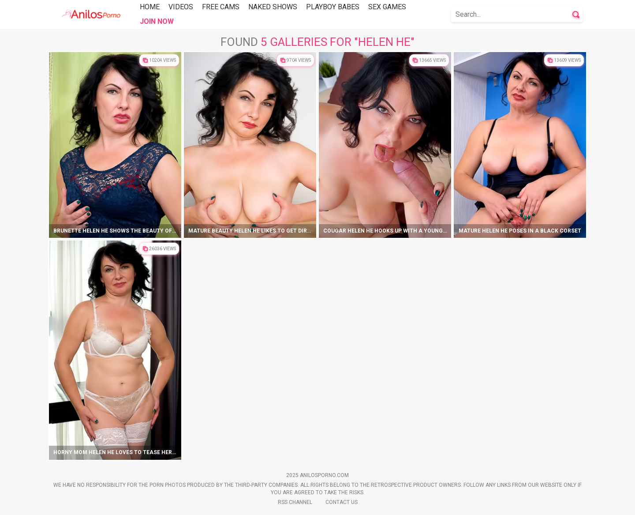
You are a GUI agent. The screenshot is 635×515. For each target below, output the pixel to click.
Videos (180, 7)
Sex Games (387, 7)
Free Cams (220, 7)
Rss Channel (295, 502)
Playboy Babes (332, 7)
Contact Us (341, 502)
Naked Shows (272, 7)
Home (150, 7)
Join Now (157, 21)
